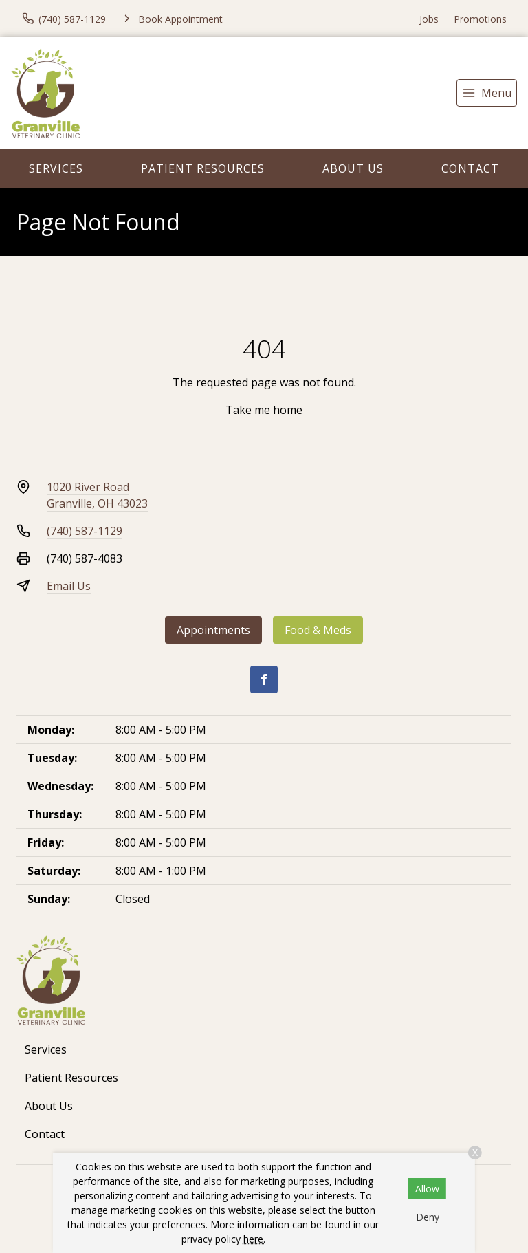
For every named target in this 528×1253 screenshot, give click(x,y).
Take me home (264, 409)
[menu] (486, 93)
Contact (470, 168)
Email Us (69, 585)
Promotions (480, 18)
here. (254, 1238)
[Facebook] (264, 679)
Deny (427, 1216)
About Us (353, 168)
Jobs (429, 18)
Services (56, 168)
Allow (427, 1188)
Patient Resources (203, 168)
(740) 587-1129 (84, 530)
